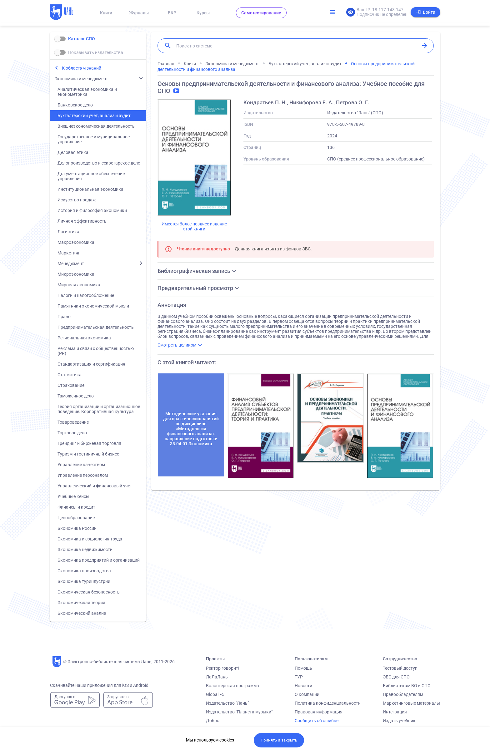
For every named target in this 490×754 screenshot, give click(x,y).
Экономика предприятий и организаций (99, 560)
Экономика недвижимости (85, 549)
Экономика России (77, 528)
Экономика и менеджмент (81, 78)
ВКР (172, 12)
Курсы (203, 12)
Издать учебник (399, 720)
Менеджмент (71, 263)
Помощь (303, 668)
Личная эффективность (82, 221)
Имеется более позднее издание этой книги (194, 226)
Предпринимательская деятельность (96, 327)
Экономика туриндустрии (84, 581)
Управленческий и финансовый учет (95, 485)
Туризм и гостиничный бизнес (88, 453)
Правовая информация (318, 711)
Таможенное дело (76, 395)
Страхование (71, 385)
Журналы (139, 12)
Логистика (68, 231)
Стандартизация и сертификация (91, 364)
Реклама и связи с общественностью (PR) (96, 351)
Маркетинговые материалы (411, 703)
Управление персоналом (83, 475)
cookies (226, 739)
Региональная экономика (84, 337)
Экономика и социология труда (90, 538)
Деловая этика (73, 152)
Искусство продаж (77, 199)
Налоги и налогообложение (86, 295)
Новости (303, 685)
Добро (212, 720)
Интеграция (395, 711)
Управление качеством (81, 464)
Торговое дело (72, 432)
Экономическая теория (81, 602)
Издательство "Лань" (227, 703)
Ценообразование (76, 517)
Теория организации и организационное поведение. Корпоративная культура (99, 409)
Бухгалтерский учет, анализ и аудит (94, 115)
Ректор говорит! (222, 668)
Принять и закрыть (279, 740)
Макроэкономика (76, 242)
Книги (106, 12)
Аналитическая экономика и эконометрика (87, 92)
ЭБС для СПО (396, 676)
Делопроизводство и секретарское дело (99, 162)
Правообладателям (403, 694)
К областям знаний (81, 68)
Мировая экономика (79, 284)
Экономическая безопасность (89, 591)
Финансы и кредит (76, 507)
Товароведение (73, 422)
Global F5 (215, 694)
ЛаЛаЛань (217, 676)
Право (64, 316)
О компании (307, 694)
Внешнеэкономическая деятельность (96, 126)
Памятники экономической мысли (93, 305)
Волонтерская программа (232, 685)
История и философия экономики (92, 210)
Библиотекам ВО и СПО (407, 685)
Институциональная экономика (90, 189)
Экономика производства (84, 570)
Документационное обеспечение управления (91, 176)
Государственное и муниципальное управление (94, 139)
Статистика (70, 374)
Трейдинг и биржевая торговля (89, 443)
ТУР (299, 676)
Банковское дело (75, 104)
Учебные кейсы (73, 496)
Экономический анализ (82, 613)
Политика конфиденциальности (328, 703)
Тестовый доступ (400, 668)
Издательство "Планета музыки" (239, 711)
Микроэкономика (76, 274)
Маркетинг (69, 252)
